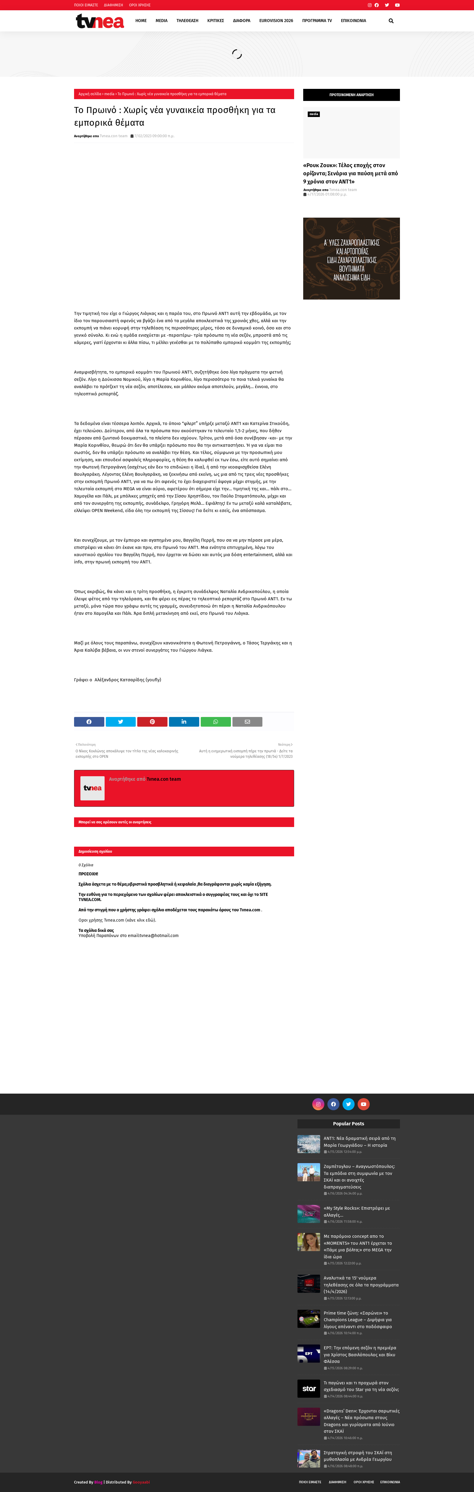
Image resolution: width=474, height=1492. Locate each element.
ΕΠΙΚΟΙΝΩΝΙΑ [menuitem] (353, 20)
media (109, 94)
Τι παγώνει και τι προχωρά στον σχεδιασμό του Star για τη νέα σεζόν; (361, 1386)
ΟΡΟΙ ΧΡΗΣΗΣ (140, 5)
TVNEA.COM (89, 899)
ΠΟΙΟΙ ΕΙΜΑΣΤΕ (86, 5)
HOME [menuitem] (141, 20)
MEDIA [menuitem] (161, 20)
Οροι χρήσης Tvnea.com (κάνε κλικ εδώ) (117, 920)
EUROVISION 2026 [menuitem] (276, 20)
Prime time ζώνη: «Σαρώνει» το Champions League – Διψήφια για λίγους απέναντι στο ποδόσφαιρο (358, 1319)
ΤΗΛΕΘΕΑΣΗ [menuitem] (187, 20)
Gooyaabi (141, 1482)
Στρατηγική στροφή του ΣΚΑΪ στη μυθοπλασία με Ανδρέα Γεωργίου (358, 1456)
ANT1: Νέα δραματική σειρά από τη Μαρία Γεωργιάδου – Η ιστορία (360, 1142)
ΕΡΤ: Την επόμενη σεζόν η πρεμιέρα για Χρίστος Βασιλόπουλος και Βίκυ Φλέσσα (360, 1354)
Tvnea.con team (114, 136)
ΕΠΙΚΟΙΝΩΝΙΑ (390, 1482)
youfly (153, 680)
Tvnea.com (250, 910)
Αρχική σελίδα (90, 94)
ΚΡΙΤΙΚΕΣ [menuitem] (215, 20)
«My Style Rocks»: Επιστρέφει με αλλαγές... (357, 1211)
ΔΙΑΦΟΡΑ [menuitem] (241, 20)
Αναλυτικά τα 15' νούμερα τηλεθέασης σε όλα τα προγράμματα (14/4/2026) (361, 1284)
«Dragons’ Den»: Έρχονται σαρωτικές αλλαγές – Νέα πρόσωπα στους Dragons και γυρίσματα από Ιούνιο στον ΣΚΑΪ (362, 1421)
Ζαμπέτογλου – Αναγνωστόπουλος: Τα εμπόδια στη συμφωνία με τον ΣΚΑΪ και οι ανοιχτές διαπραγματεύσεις (359, 1177)
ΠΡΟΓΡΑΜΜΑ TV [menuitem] (317, 20)
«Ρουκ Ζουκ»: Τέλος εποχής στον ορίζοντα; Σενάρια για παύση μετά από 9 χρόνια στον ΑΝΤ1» (350, 173)
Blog (98, 1482)
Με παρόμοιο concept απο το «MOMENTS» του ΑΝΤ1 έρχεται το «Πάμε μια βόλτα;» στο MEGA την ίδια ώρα (358, 1247)
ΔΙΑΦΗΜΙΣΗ (113, 5)
